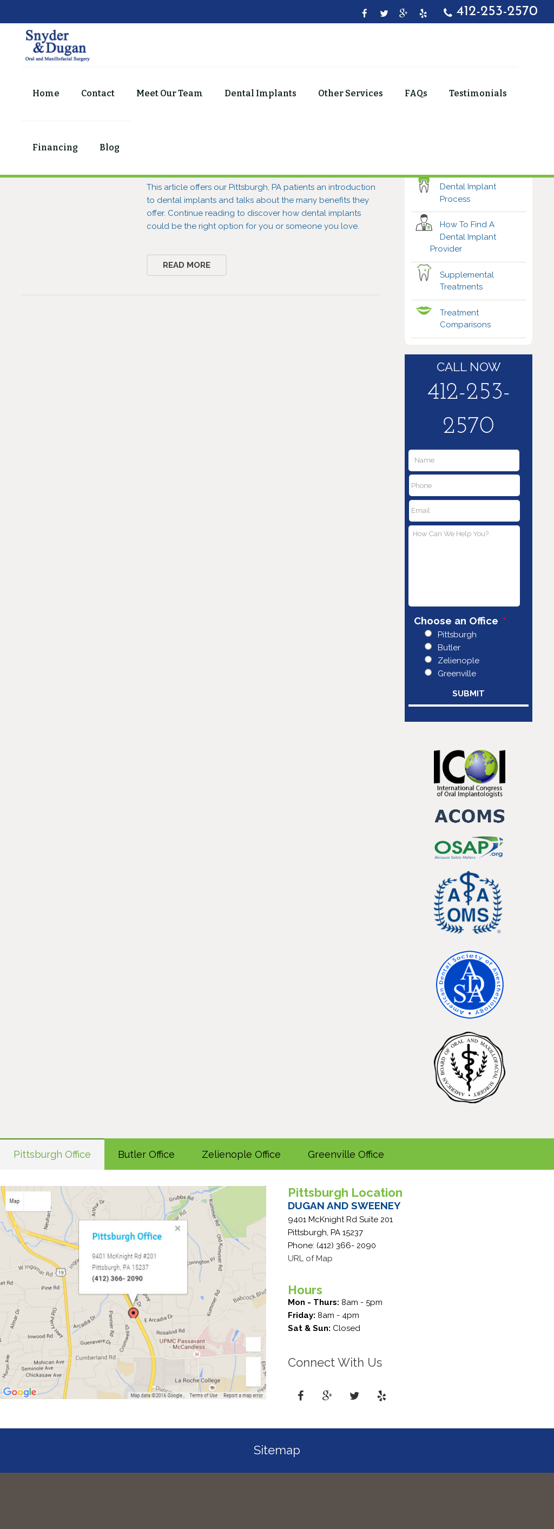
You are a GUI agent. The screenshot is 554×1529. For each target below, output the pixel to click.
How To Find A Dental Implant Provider (463, 293)
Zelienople (458, 717)
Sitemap (277, 1506)
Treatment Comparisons (465, 375)
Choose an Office (460, 676)
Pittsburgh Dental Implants (201, 222)
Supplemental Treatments (467, 337)
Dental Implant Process (468, 249)
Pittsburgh (457, 691)
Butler (449, 704)
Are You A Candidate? (462, 211)
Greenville (457, 730)
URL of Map (310, 1314)
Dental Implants (275, 206)
